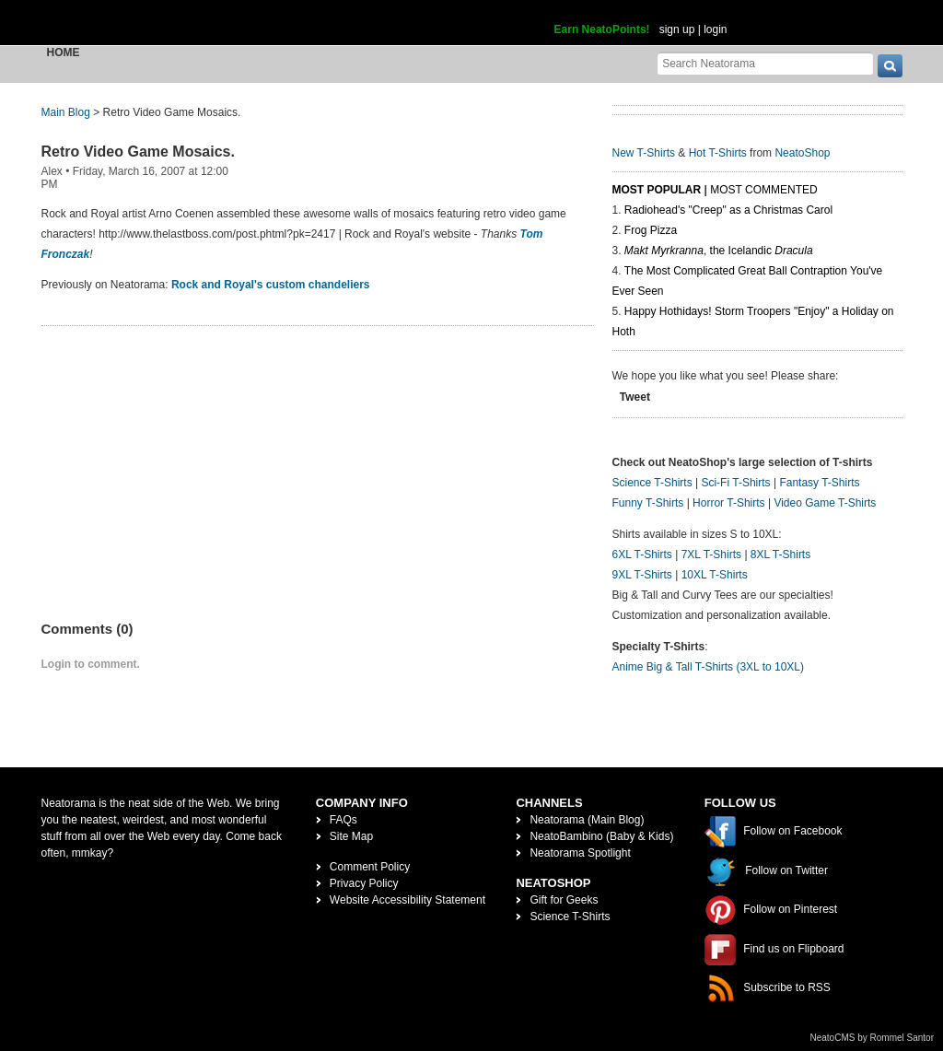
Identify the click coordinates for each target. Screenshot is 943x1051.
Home (63, 52)
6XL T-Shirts (642, 554)
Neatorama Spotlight (580, 853)
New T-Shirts (643, 152)
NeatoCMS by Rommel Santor (872, 1038)
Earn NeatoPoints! (602, 29)
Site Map (351, 836)
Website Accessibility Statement (407, 899)
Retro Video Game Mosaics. (138, 151)
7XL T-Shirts (711, 554)
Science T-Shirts (652, 482)
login (715, 29)
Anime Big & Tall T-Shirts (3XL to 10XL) (708, 666)
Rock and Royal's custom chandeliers (270, 284)
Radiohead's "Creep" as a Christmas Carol (728, 210)
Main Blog (65, 112)
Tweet (635, 397)
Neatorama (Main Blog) (587, 819)
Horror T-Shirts (728, 502)
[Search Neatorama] (765, 63)
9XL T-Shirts (642, 574)
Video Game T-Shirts (825, 502)
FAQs (343, 819)
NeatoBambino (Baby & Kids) (601, 836)
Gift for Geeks (564, 899)
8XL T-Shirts (780, 554)
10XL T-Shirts (714, 574)
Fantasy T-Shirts (819, 482)
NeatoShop (802, 152)
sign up (677, 29)
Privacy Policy (364, 883)
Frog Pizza (650, 230)
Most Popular (657, 189)
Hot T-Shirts (718, 152)
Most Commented (763, 189)
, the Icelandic (718, 250)
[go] (890, 65)
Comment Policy (370, 866)
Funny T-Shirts (648, 502)
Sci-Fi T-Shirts (735, 482)
